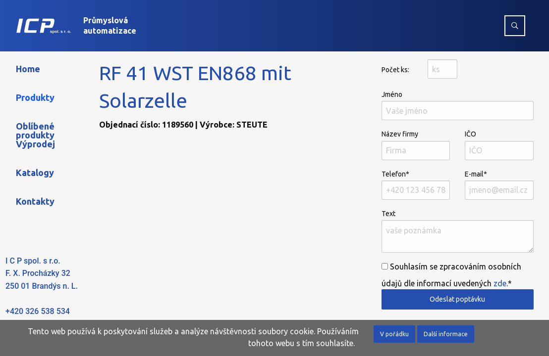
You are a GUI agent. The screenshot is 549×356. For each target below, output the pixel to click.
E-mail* (499, 185)
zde (500, 283)
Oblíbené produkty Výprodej (35, 135)
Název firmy (416, 145)
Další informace (446, 334)
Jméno (458, 105)
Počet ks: (395, 70)
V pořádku (394, 334)
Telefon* (416, 185)
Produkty (35, 97)
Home (28, 69)
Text (458, 231)
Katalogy (35, 173)
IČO (499, 145)
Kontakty (35, 201)
